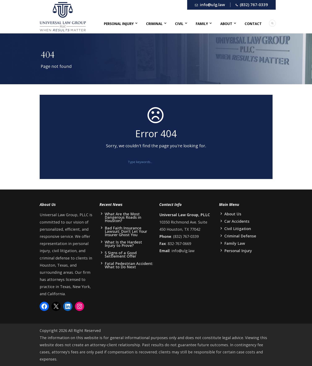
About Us (232, 213)
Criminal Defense (240, 235)
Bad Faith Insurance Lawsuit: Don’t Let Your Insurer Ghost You (126, 231)
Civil (179, 23)
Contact (253, 23)
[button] (182, 161)
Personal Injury (119, 23)
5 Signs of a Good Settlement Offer (121, 254)
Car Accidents (236, 221)
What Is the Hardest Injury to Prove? (123, 244)
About (226, 23)
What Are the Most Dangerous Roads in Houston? (123, 217)
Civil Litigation (237, 228)
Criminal (154, 23)
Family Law (234, 243)
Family (202, 23)
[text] (153, 161)
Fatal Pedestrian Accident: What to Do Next (129, 265)
